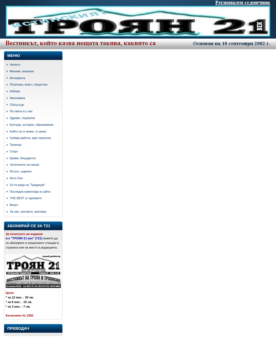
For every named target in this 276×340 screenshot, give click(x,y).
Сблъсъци (17, 104)
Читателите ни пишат (24, 164)
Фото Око (16, 178)
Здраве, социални (22, 118)
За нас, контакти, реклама (28, 211)
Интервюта (17, 78)
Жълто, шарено (21, 171)
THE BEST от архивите (26, 198)
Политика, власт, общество (28, 84)
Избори (15, 91)
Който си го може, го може (28, 131)
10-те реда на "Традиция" (27, 184)
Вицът (14, 204)
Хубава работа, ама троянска (30, 138)
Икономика (17, 98)
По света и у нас (21, 111)
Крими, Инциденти (23, 158)
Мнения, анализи (22, 71)
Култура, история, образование (31, 124)
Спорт (14, 151)
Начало (15, 64)
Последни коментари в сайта (30, 191)
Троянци (15, 144)
